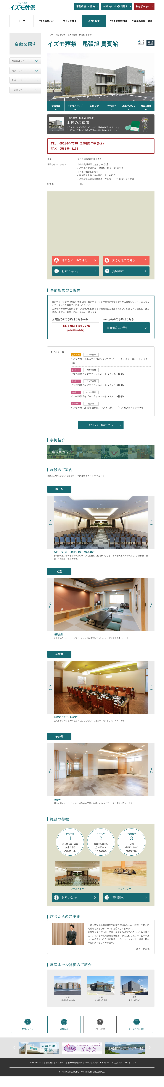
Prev (50, 524)
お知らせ (94, 105)
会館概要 (55, 105)
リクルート (60, 1063)
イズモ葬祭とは (46, 21)
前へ (14, 1047)
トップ (21, 21)
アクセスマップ (75, 105)
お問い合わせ (70, 271)
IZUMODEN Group (35, 1063)
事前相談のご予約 (117, 327)
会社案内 (49, 1063)
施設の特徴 (146, 105)
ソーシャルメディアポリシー (97, 1063)
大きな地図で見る (123, 260)
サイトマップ (130, 1063)
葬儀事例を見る (64, 452)
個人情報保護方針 (75, 1063)
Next (151, 524)
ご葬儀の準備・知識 (142, 21)
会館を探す (94, 21)
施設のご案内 (128, 105)
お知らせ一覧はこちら (101, 425)
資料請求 (118, 271)
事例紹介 (111, 105)
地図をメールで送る (74, 260)
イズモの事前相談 (118, 21)
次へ (149, 1047)
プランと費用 (70, 21)
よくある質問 (116, 1063)
